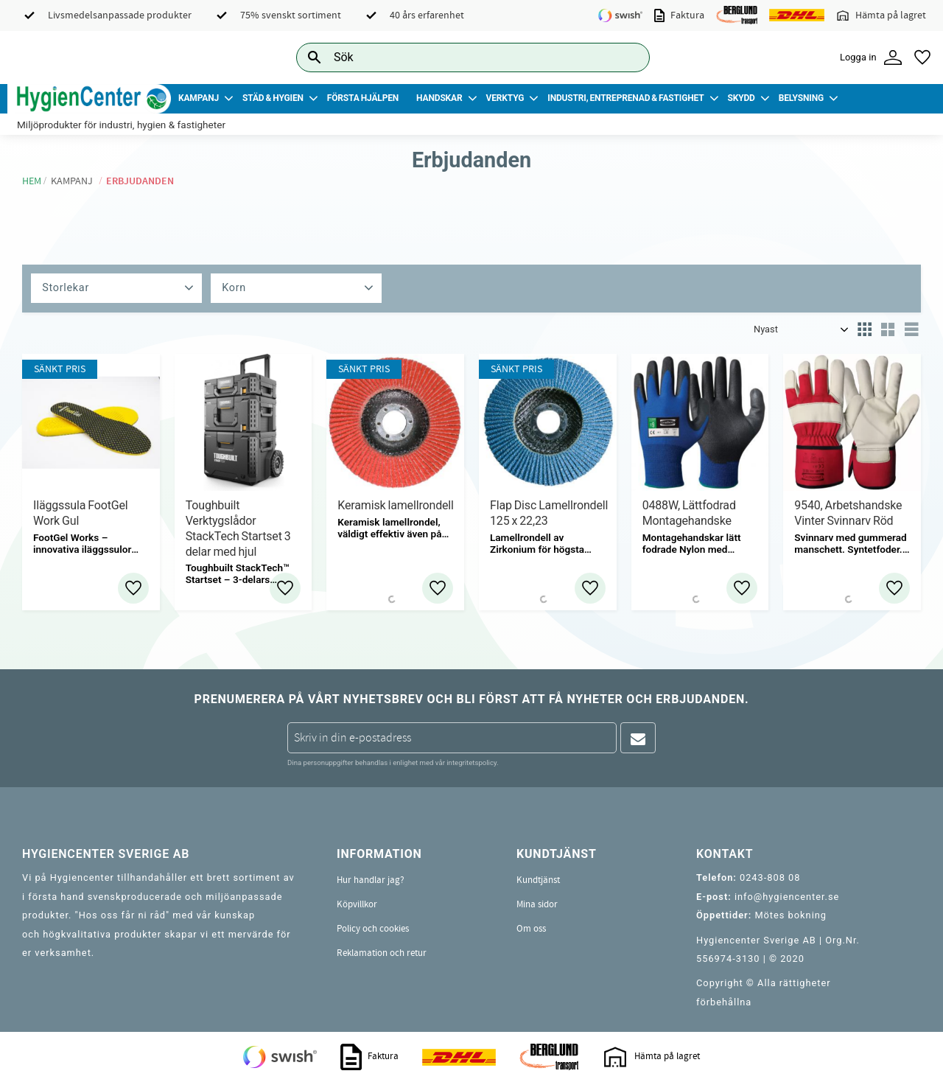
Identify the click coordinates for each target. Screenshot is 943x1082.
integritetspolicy (471, 762)
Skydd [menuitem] (740, 98)
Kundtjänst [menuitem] (538, 880)
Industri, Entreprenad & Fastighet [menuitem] (625, 98)
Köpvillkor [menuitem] (357, 904)
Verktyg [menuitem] (505, 98)
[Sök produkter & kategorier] (456, 57)
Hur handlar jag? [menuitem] (370, 880)
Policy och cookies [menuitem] (373, 929)
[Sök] (627, 57)
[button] (922, 57)
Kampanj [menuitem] (198, 98)
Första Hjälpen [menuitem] (363, 98)
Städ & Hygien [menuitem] (273, 98)
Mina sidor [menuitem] (537, 904)
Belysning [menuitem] (801, 98)
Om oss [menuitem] (531, 929)
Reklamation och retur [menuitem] (382, 953)
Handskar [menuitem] (439, 98)
